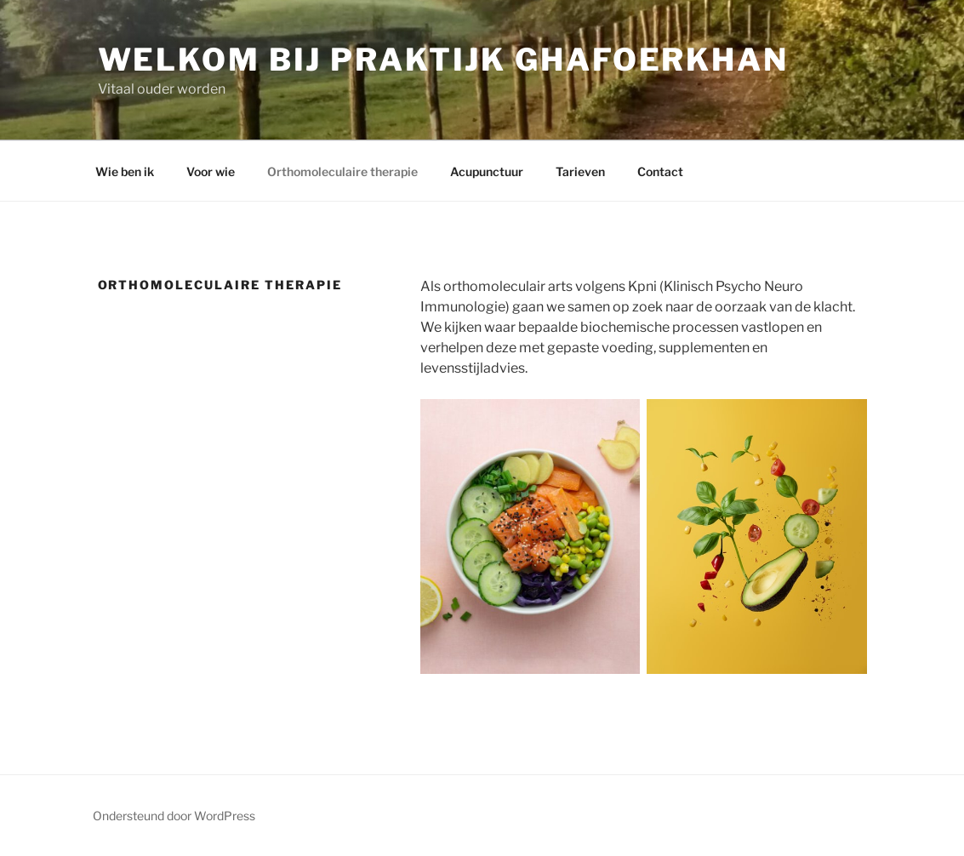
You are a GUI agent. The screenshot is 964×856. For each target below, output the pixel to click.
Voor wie (210, 171)
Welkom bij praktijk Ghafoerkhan (443, 59)
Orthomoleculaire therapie (342, 171)
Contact (660, 171)
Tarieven (580, 171)
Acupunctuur (486, 171)
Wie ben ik (124, 171)
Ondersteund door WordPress (174, 815)
